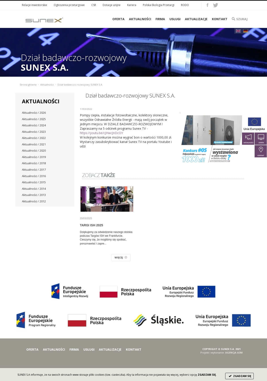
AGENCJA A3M (234, 352)
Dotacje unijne (112, 5)
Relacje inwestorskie (34, 5)
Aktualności (140, 19)
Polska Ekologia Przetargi (158, 5)
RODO (185, 5)
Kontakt (219, 19)
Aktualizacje (196, 19)
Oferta (32, 349)
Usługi (175, 19)
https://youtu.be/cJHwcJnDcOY (101, 133)
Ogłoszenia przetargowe (69, 5)
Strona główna (28, 84)
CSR (93, 5)
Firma (160, 19)
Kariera (131, 5)
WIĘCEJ (121, 257)
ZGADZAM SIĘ (239, 376)
